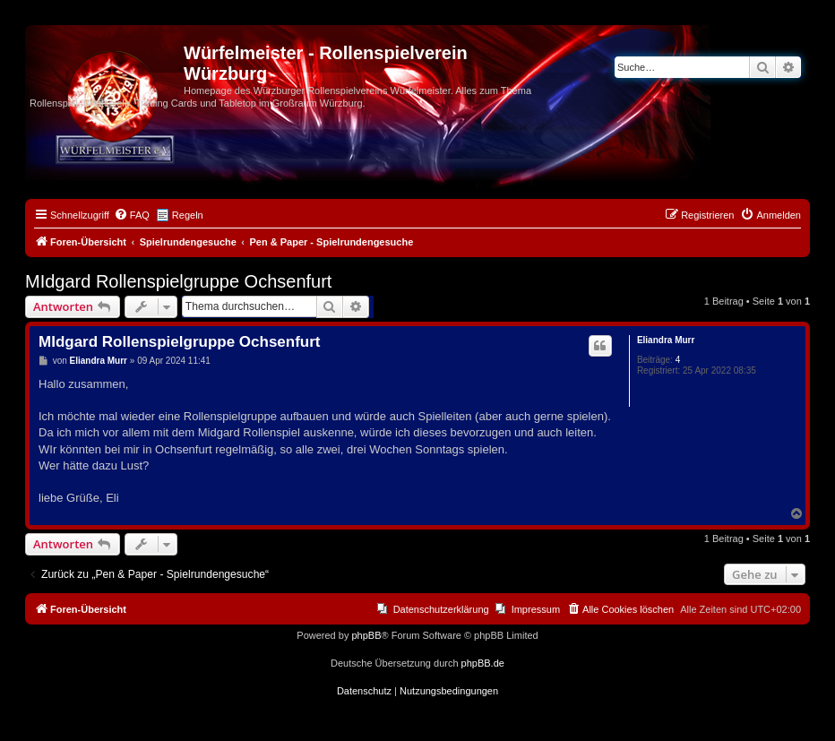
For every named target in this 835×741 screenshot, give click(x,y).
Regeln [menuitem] (187, 215)
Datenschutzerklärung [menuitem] (441, 609)
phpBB (366, 635)
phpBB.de (482, 663)
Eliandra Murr (665, 340)
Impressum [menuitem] (536, 609)
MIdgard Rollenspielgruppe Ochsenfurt (178, 281)
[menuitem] (132, 215)
